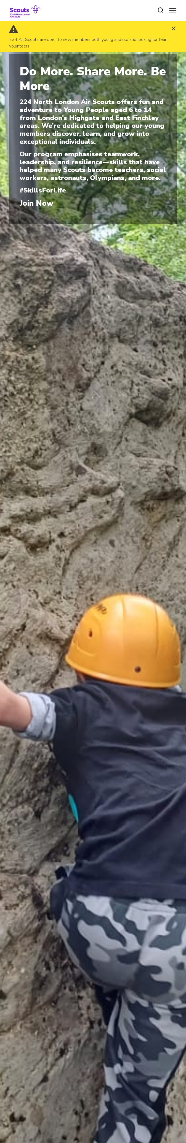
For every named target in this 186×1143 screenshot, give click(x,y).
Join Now (36, 203)
